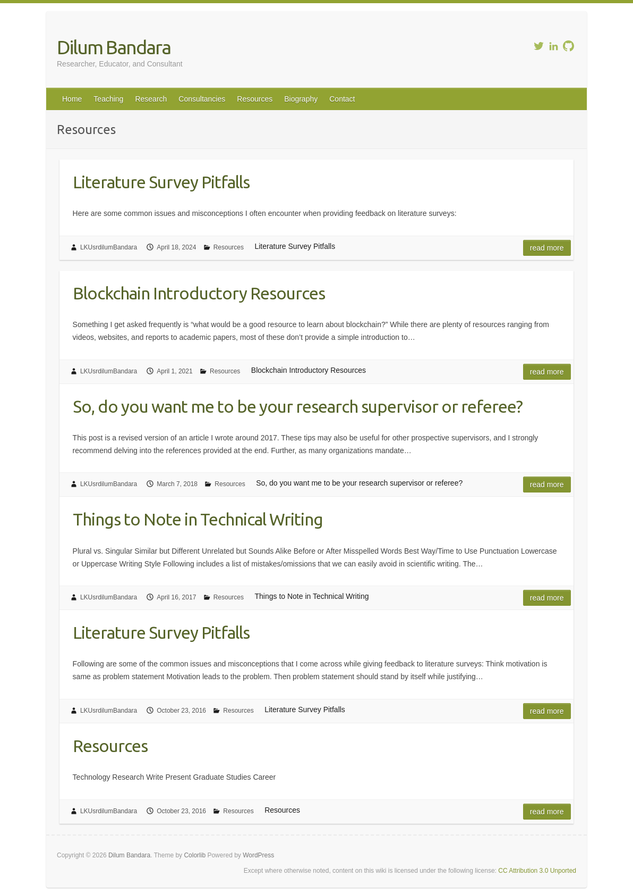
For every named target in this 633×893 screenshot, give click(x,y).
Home (72, 99)
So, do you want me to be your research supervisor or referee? (298, 406)
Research (151, 99)
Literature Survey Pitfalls (161, 181)
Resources (254, 99)
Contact (342, 99)
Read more (547, 248)
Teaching (108, 99)
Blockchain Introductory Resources (199, 293)
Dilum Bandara (113, 47)
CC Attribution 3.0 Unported (537, 870)
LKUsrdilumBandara (108, 247)
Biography (301, 99)
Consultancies (201, 99)
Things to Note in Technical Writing (198, 519)
